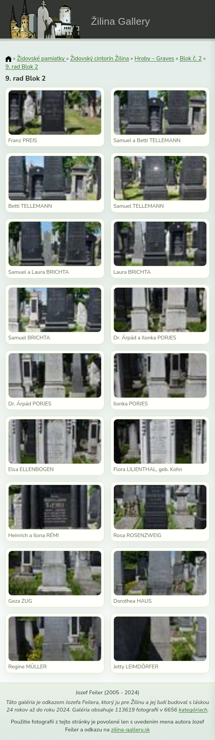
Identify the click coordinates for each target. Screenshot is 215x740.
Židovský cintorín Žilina (99, 58)
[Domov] (8, 59)
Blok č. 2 (191, 58)
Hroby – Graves (154, 58)
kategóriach (193, 709)
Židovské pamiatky (41, 58)
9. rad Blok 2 (21, 67)
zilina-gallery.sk (130, 729)
